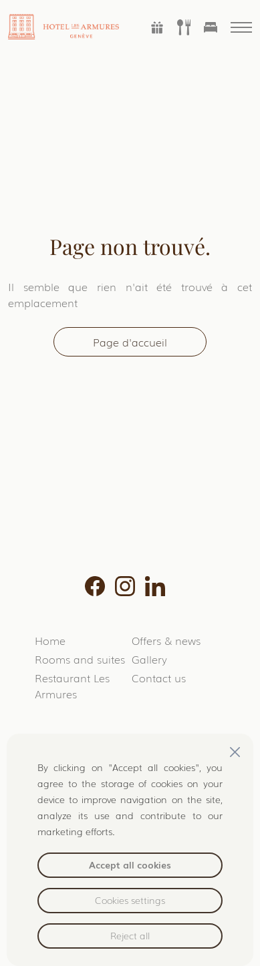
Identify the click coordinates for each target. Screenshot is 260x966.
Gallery (149, 659)
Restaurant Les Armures (72, 686)
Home (50, 640)
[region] (130, 850)
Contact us (159, 678)
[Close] (235, 752)
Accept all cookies (130, 864)
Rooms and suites (80, 659)
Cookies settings (130, 900)
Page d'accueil (130, 342)
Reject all (130, 935)
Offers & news (166, 640)
